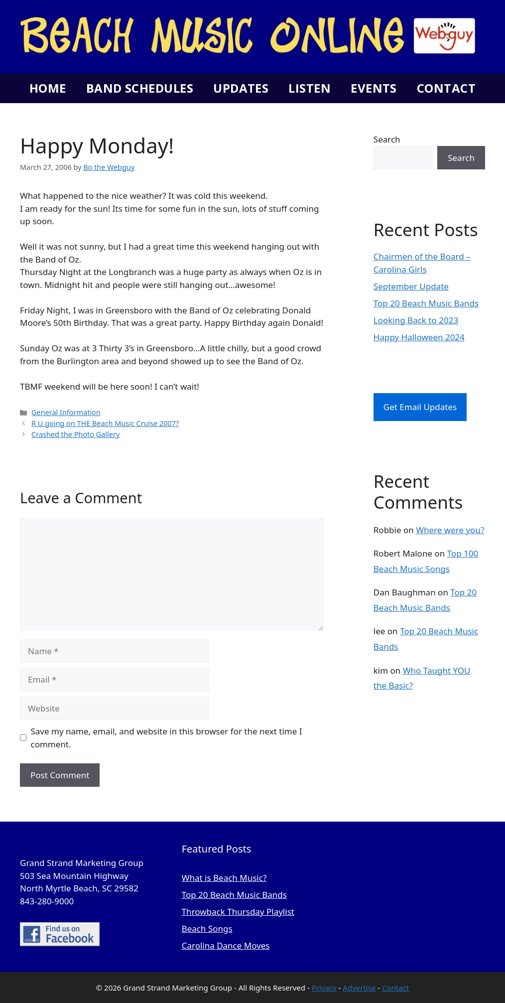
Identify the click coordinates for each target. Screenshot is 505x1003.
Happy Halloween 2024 (419, 337)
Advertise (359, 988)
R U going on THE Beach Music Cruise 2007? (105, 423)
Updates (240, 88)
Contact (446, 88)
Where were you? (450, 530)
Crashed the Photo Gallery (75, 434)
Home (47, 88)
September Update (411, 286)
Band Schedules (139, 88)
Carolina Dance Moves (226, 945)
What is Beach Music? (224, 877)
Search (387, 139)
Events (374, 88)
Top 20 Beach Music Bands (426, 303)
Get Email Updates (420, 407)
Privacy (324, 988)
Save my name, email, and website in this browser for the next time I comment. (166, 737)
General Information (66, 412)
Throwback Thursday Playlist (238, 911)
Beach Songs (207, 928)
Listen (309, 88)
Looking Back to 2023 (416, 320)
